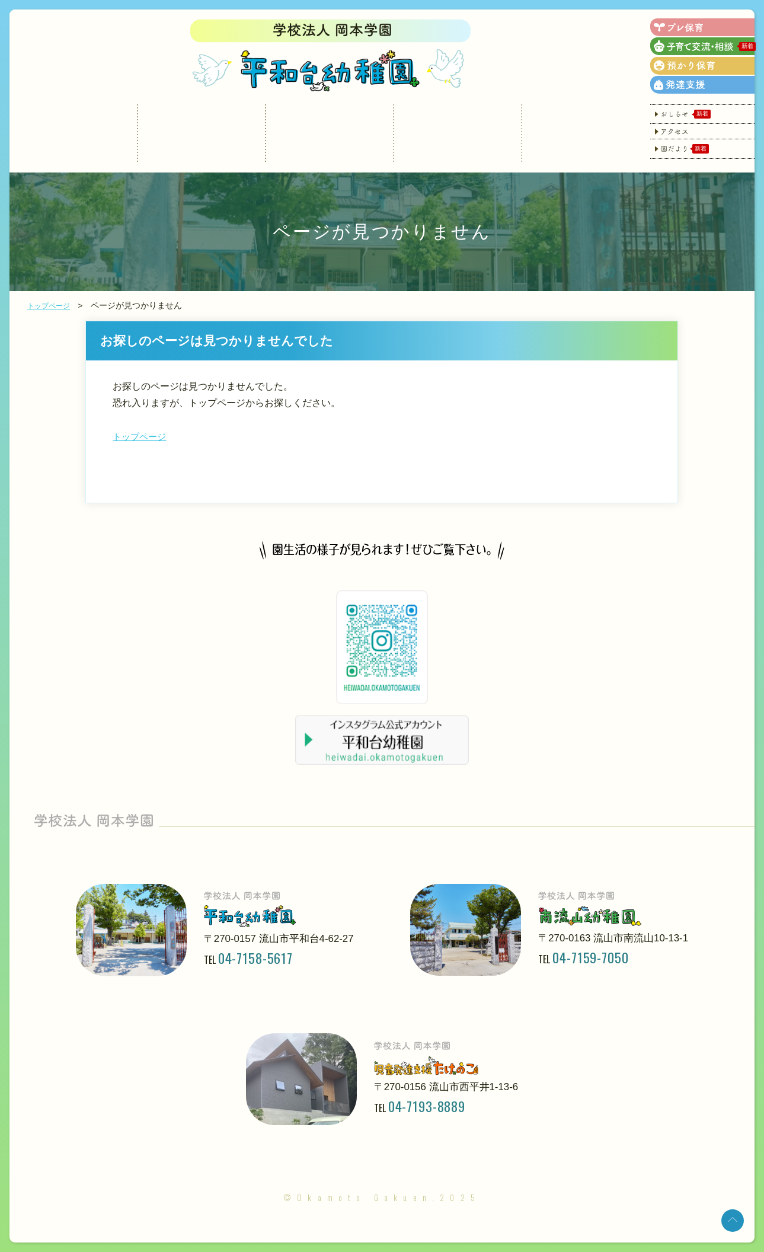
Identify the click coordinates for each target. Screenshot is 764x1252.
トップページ (52, 305)
